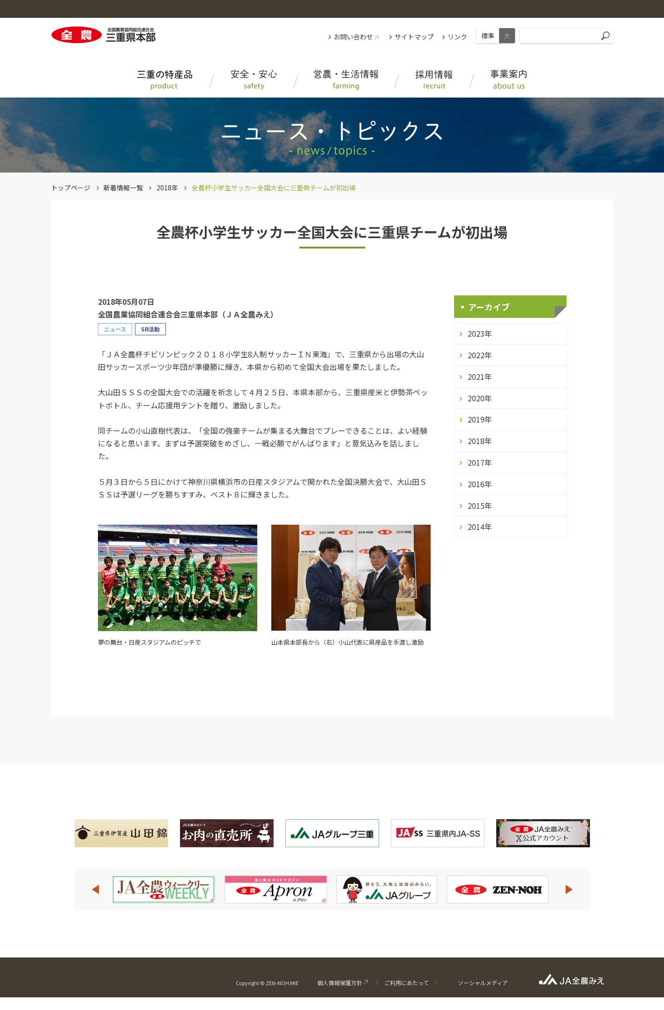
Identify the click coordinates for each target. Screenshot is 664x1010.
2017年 (480, 462)
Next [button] (569, 889)
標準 (487, 35)
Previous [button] (95, 889)
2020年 (480, 398)
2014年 (480, 526)
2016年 (480, 484)
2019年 (480, 419)
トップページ (70, 187)
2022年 (480, 355)
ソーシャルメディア (483, 983)
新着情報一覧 (123, 187)
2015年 (480, 505)
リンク (457, 36)
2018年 (167, 187)
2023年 (480, 333)
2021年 (480, 376)
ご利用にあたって (406, 983)
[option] (163, 889)
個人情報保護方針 (339, 983)
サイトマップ (414, 36)
